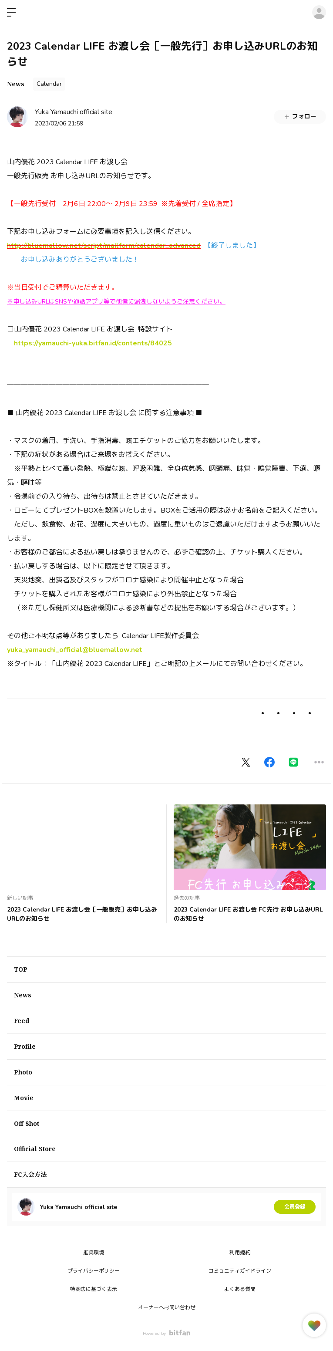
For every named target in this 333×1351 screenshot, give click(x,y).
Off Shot (26, 1123)
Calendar (49, 84)
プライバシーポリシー (93, 1270)
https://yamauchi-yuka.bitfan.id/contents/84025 (93, 343)
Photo (23, 1072)
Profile (25, 1046)
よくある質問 (240, 1289)
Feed (21, 1021)
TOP (20, 969)
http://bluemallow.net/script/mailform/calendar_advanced (104, 245)
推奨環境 (93, 1252)
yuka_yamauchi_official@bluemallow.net (74, 650)
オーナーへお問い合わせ (166, 1307)
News (15, 84)
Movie (24, 1098)
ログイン (319, 12)
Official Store (35, 1149)
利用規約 (239, 1252)
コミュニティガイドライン (240, 1270)
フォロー (299, 116)
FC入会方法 (30, 1174)
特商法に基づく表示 (93, 1289)
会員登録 (294, 1206)
